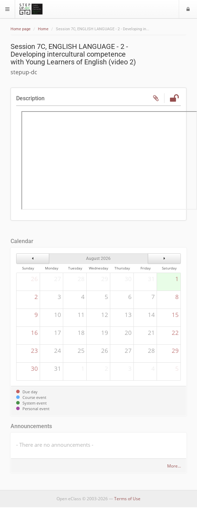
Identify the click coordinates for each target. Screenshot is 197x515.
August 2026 (98, 258)
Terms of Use (127, 499)
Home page (21, 29)
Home (43, 29)
